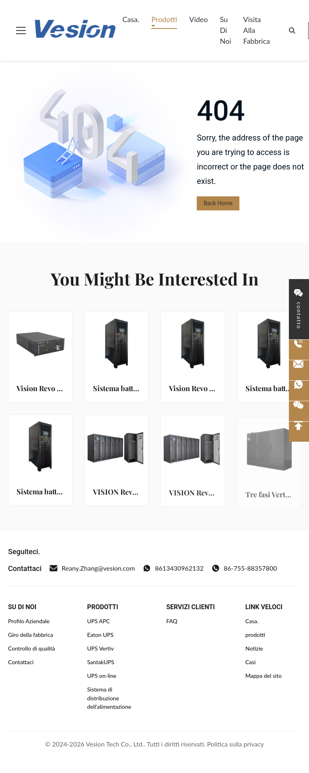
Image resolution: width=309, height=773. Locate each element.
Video (198, 19)
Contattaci (20, 662)
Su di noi (225, 30)
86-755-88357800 (244, 568)
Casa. (130, 19)
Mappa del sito (263, 675)
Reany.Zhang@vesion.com (92, 568)
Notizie (254, 648)
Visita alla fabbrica (256, 30)
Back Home (218, 203)
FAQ (171, 621)
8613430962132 (173, 568)
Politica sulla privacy (235, 744)
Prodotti (164, 19)
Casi (250, 662)
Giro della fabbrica (30, 634)
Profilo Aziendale (28, 621)
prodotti (255, 634)
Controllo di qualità (31, 648)
